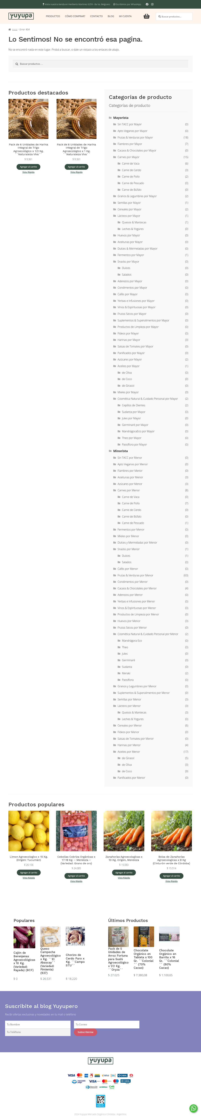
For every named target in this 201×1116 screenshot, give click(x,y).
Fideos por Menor (128, 732)
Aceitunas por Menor (130, 477)
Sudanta (127, 667)
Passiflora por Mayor (134, 444)
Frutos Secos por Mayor (132, 314)
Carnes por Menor (129, 490)
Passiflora (128, 680)
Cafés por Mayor (128, 294)
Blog (111, 16)
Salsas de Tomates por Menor (136, 739)
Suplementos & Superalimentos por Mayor (143, 320)
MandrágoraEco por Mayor (138, 431)
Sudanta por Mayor (133, 412)
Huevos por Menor (129, 621)
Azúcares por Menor (130, 484)
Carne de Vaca (130, 163)
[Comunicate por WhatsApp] (193, 1108)
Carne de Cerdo (131, 170)
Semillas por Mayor (129, 203)
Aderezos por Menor (130, 595)
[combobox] (174, 16)
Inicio (14, 29)
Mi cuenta (125, 16)
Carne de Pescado (133, 183)
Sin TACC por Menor (130, 458)
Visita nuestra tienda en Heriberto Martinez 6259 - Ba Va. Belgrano (76, 4)
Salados (126, 274)
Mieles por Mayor (128, 392)
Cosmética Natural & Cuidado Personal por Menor (148, 634)
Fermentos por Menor (131, 529)
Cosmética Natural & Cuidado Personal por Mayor (148, 399)
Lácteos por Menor (129, 706)
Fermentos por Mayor (131, 255)
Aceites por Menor (129, 752)
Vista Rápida (28, 172)
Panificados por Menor (131, 778)
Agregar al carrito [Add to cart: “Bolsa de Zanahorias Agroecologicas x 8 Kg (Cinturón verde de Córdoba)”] (171, 875)
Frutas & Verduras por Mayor (135, 137)
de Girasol (128, 385)
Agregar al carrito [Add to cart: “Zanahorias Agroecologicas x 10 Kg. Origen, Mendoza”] (123, 872)
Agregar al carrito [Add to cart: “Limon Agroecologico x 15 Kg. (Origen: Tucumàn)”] (28, 872)
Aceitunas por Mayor (130, 242)
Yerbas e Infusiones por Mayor (136, 301)
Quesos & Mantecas (134, 222)
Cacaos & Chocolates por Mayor (137, 150)
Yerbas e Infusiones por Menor (136, 601)
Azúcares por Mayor (130, 359)
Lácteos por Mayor (129, 216)
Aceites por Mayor (129, 366)
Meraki (126, 673)
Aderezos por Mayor (130, 281)
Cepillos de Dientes (133, 405)
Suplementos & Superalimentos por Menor (144, 693)
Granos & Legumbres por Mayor (137, 196)
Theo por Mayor (131, 438)
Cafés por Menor (128, 569)
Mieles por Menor (128, 536)
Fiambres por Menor (130, 471)
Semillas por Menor (129, 699)
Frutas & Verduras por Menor (135, 575)
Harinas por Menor (129, 745)
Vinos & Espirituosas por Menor (137, 608)
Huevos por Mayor (129, 235)
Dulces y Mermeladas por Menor (137, 542)
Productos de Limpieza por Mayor (138, 327)
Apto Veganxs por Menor (133, 464)
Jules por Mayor (131, 418)
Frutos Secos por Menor (132, 627)
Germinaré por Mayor (135, 425)
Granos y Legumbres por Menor (137, 686)
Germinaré (128, 660)
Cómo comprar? (75, 16)
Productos (53, 16)
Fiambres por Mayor (130, 144)
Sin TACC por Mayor (130, 124)
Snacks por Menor (129, 549)
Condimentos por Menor (133, 582)
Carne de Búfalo (131, 190)
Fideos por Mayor (128, 333)
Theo (125, 647)
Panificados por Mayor (131, 353)
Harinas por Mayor (129, 340)
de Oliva (127, 372)
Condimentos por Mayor (132, 287)
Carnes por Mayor (128, 157)
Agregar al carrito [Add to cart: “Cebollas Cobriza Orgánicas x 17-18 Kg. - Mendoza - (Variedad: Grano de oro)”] (76, 875)
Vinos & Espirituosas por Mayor (136, 307)
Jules (125, 653)
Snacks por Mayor (128, 261)
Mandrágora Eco (132, 640)
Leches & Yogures (133, 229)
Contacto (96, 16)
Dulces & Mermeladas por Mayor (137, 248)
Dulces (126, 268)
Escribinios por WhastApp (128, 4)
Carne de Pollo (131, 176)
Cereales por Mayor (129, 209)
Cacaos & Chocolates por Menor (137, 588)
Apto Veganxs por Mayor (132, 131)
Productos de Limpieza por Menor (138, 614)
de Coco (127, 379)
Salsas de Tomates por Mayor (135, 346)
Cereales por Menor (130, 725)
